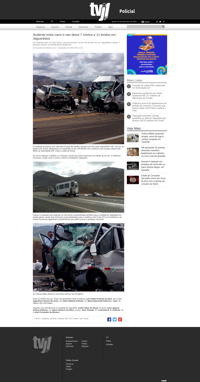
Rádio (147, 22)
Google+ (163, 21)
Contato (75, 21)
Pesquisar (163, 27)
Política (98, 27)
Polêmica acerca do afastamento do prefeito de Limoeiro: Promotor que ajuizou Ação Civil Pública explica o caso (149, 107)
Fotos (62, 21)
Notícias (40, 21)
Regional (40, 27)
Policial (68, 27)
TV (52, 21)
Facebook (156, 21)
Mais (110, 27)
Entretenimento (72, 341)
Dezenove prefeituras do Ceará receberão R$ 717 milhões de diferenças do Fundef (147, 95)
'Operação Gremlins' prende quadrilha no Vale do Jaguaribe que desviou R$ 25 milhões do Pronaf (149, 118)
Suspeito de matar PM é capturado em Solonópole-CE (148, 86)
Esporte (55, 27)
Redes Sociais (72, 360)
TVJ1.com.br (100, 12)
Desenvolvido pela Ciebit (163, 380)
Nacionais (83, 27)
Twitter (160, 21)
